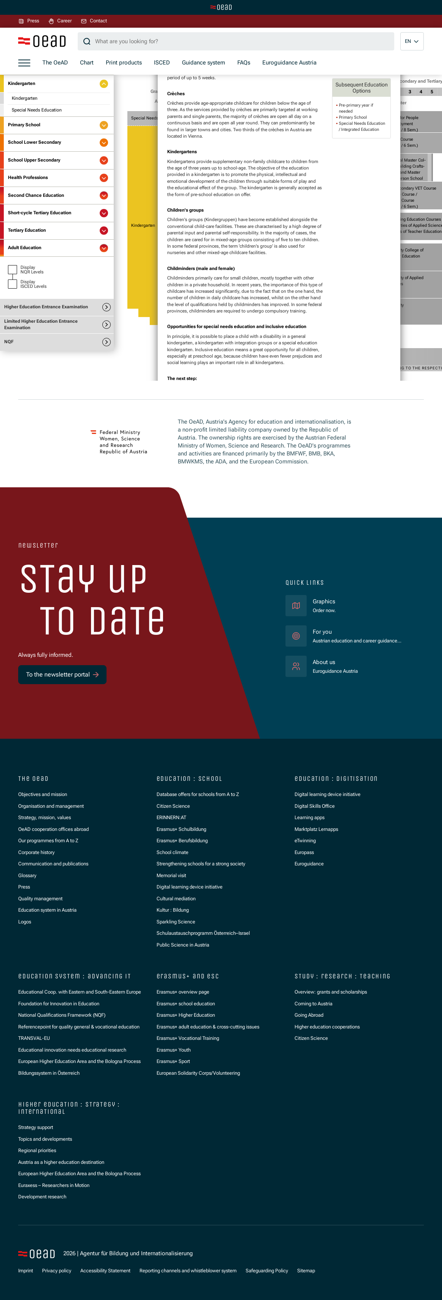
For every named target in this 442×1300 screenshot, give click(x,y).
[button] (412, 41)
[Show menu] (24, 63)
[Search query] (236, 41)
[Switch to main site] (221, 7)
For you (322, 631)
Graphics (324, 601)
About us (324, 662)
